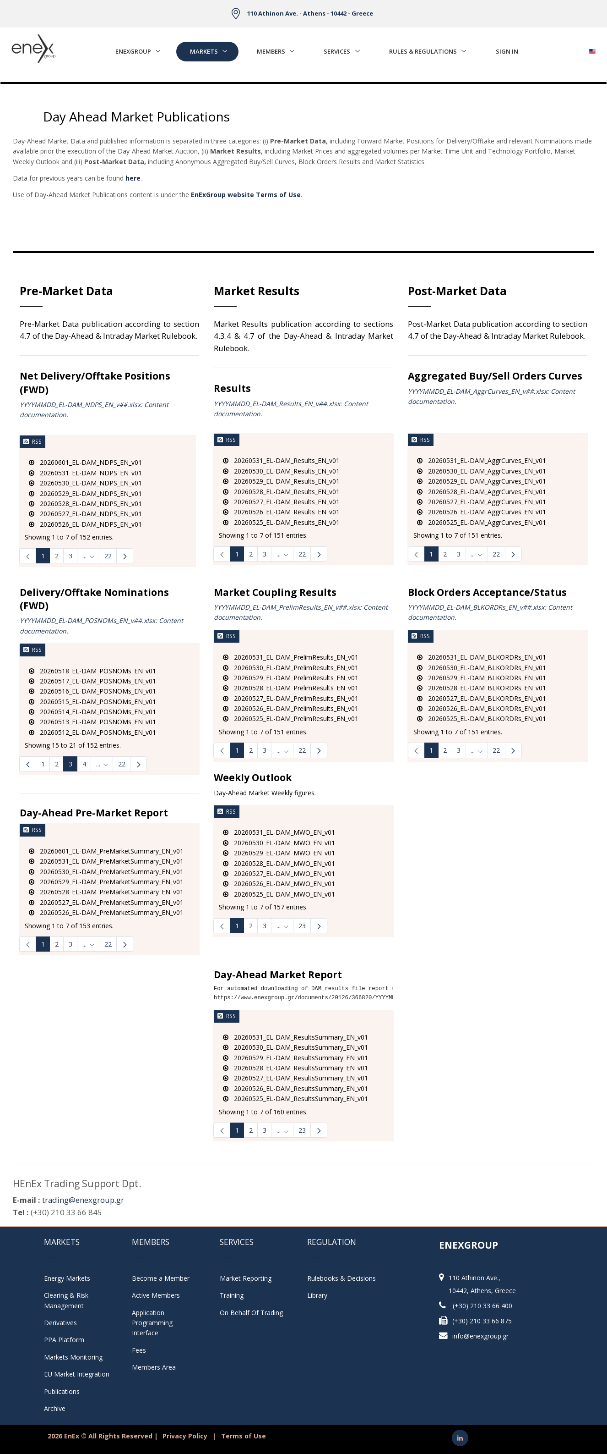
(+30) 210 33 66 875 (482, 1320)
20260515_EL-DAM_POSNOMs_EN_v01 (92, 701)
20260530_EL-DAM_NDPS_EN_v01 (85, 483)
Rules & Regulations (423, 51)
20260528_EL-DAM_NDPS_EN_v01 (85, 503)
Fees (139, 1350)
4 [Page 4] (84, 764)
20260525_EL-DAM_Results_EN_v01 (281, 522)
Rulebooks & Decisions (341, 1278)
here (133, 178)
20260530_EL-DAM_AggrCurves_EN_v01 (481, 471)
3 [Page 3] (70, 555)
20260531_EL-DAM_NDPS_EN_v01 (85, 472)
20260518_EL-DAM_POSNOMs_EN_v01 (92, 670)
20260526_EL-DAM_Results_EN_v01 (281, 511)
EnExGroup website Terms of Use (246, 194)
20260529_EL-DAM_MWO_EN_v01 (279, 852)
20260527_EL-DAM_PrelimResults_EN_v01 (290, 698)
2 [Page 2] (57, 555)
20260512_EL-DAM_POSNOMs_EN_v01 (92, 732)
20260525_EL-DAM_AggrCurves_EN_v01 (481, 522)
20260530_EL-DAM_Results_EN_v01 (281, 471)
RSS (32, 442)
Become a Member (161, 1278)
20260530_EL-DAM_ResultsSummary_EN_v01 (295, 1047)
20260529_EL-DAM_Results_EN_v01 (281, 481)
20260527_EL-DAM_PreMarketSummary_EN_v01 (106, 902)
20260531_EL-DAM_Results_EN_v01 (281, 460)
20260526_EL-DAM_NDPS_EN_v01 (85, 524)
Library (317, 1295)
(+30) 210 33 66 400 (482, 1305)
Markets (204, 51)
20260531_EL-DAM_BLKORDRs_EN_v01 (481, 657)
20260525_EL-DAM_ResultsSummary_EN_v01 (295, 1098)
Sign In (507, 51)
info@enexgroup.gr (480, 1336)
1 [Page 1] (43, 555)
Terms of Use (243, 1436)
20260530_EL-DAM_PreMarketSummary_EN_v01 (106, 871)
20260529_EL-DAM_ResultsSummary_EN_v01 (295, 1057)
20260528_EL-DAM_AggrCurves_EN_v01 (481, 491)
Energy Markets (67, 1278)
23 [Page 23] (302, 925)
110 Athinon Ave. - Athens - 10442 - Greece (310, 13)
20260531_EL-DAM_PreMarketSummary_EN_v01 (106, 861)
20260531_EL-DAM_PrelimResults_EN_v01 (290, 657)
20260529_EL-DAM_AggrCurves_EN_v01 (481, 481)
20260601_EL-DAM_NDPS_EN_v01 (85, 462)
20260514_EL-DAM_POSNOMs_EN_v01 (92, 711)
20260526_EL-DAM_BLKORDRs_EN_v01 (481, 708)
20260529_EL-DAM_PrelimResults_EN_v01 (290, 677)
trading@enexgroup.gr (83, 1200)
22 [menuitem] (121, 764)
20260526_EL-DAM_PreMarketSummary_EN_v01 (106, 912)
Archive (54, 1408)
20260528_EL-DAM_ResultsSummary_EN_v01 (295, 1067)
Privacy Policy (185, 1436)
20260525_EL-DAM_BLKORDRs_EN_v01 (481, 718)
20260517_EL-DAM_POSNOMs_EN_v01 (92, 681)
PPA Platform (64, 1339)
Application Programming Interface (157, 1323)
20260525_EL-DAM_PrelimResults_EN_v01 (290, 718)
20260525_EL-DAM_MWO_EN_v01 (279, 894)
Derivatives (60, 1322)
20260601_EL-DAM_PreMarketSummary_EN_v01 (106, 851)
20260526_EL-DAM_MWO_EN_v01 (279, 883)
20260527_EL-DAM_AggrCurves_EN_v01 (481, 501)
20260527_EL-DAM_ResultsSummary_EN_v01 (295, 1078)
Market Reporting (245, 1278)
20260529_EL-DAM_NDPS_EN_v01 (85, 493)
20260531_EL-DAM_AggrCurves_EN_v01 (481, 460)
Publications (62, 1391)
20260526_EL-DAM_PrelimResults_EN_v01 (290, 708)
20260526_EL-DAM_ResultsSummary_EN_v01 (295, 1088)
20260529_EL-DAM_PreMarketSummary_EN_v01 (106, 881)
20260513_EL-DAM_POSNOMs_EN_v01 (92, 721)
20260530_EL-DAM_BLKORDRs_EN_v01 (481, 667)
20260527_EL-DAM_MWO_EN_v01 (279, 873)
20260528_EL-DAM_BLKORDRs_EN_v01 (481, 687)
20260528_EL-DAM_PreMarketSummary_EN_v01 (106, 891)
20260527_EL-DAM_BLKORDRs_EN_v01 (481, 698)
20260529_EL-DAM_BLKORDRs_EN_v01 (481, 677)
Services (337, 51)
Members (271, 51)
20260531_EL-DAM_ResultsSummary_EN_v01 (295, 1037)
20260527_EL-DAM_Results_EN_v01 (281, 501)
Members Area (154, 1367)
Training (232, 1295)
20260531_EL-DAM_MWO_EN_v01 (279, 832)
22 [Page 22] (108, 555)
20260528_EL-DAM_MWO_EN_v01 (279, 863)
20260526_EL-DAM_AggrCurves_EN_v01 (481, 511)
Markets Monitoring (73, 1357)
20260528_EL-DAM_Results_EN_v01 (281, 491)
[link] (27, 555)
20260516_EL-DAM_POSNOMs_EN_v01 (92, 691)
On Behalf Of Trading (251, 1312)
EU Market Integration (76, 1374)
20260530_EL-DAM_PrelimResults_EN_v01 (290, 667)
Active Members (156, 1295)
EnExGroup (133, 51)
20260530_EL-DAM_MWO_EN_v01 (279, 842)
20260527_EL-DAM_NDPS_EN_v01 (85, 513)
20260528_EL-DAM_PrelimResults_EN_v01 (290, 687)
